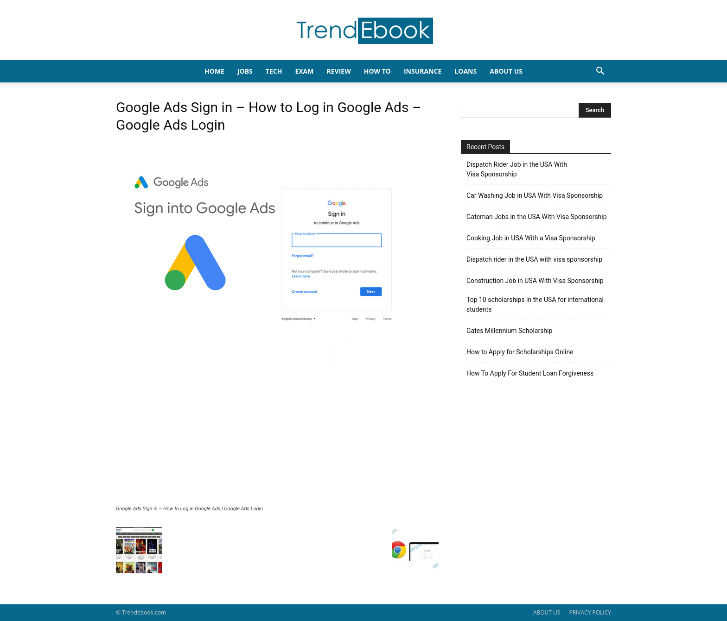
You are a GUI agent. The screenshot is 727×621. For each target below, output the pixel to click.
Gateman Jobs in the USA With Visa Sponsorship (536, 216)
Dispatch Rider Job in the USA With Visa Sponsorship (516, 169)
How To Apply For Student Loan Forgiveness (529, 373)
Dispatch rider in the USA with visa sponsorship (534, 259)
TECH (274, 71)
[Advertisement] (277, 436)
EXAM (304, 71)
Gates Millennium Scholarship (509, 330)
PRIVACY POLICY (590, 612)
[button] (600, 72)
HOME (214, 71)
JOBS (245, 71)
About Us (506, 71)
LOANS (465, 71)
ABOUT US (546, 612)
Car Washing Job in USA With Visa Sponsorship (534, 195)
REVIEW (338, 71)
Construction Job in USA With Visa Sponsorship (535, 280)
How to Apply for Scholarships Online (520, 352)
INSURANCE (422, 71)
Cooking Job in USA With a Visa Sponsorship (530, 238)
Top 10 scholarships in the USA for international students (535, 304)
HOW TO (377, 71)
